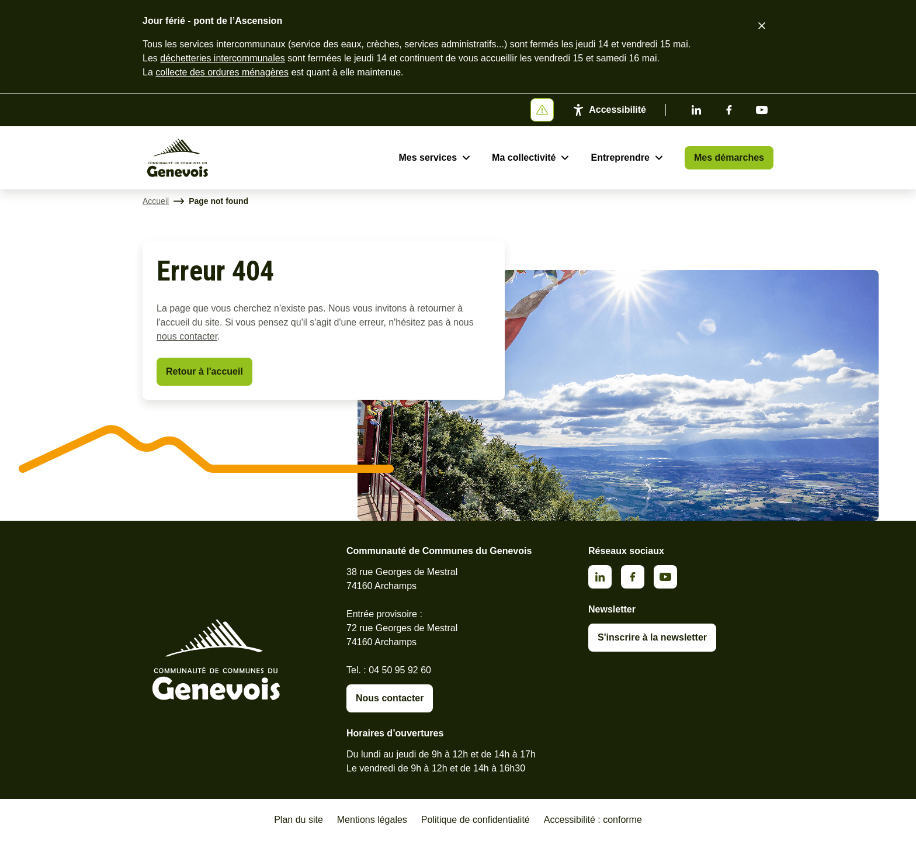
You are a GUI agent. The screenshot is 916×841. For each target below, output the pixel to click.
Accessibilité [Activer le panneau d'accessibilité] (617, 110)
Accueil (156, 201)
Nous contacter (390, 698)
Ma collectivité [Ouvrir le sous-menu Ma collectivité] (524, 157)
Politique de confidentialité (475, 820)
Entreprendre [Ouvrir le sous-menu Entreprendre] (620, 157)
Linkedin (696, 110)
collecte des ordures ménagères (222, 72)
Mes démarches (729, 157)
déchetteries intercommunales (222, 58)
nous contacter (187, 336)
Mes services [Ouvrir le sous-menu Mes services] (427, 157)
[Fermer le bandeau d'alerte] (761, 25)
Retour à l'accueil (204, 371)
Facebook (729, 110)
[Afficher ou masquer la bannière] (542, 110)
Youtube (761, 110)
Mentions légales (372, 820)
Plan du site (298, 820)
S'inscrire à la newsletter (652, 637)
